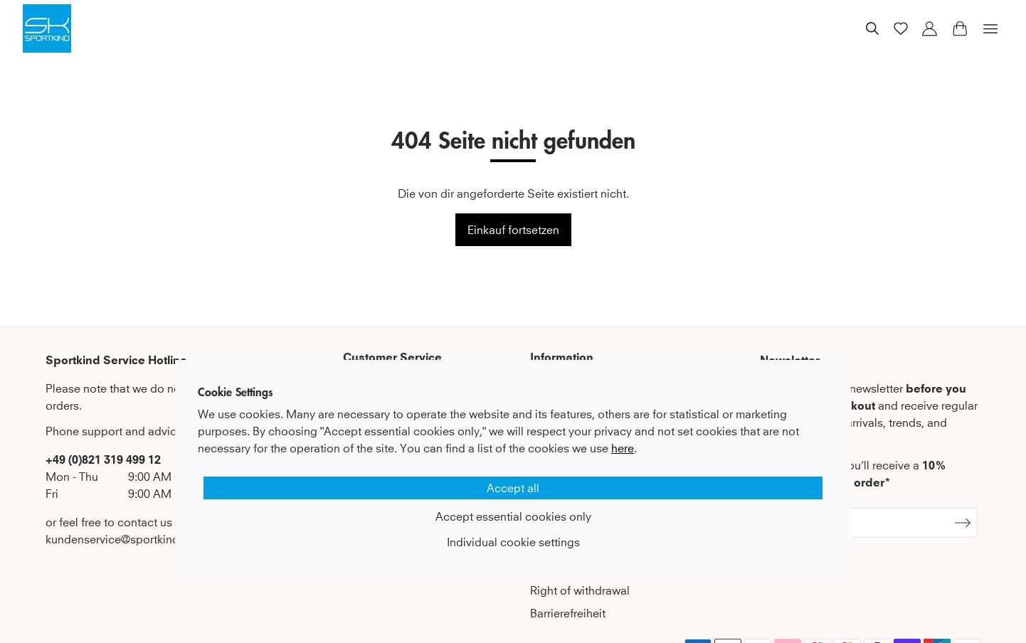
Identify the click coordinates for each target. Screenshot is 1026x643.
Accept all (513, 488)
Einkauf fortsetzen (513, 230)
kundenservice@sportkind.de (121, 539)
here (622, 448)
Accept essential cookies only (513, 516)
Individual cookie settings (513, 542)
